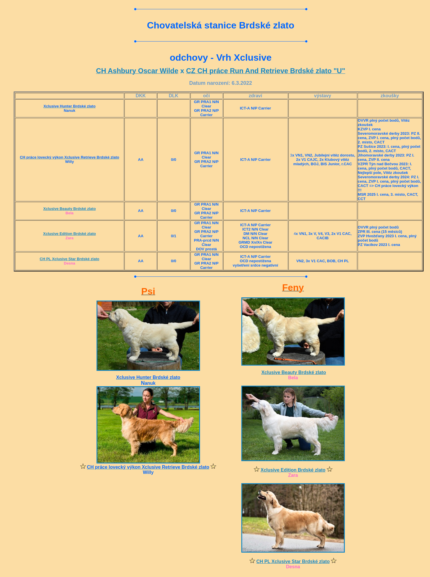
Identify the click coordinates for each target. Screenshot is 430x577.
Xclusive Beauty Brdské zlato (69, 208)
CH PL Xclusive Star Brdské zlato (69, 259)
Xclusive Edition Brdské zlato (69, 233)
